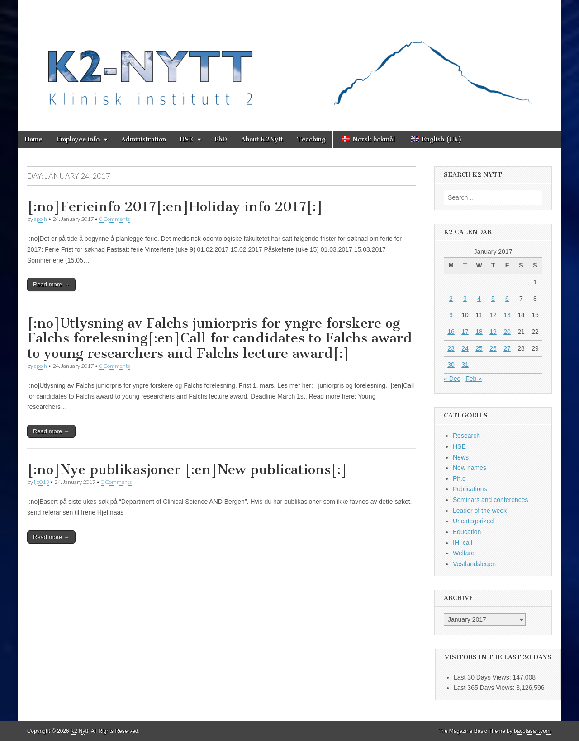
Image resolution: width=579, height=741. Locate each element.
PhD (221, 139)
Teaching (311, 139)
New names (469, 467)
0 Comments (114, 219)
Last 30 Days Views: (483, 677)
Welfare (464, 553)
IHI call (462, 542)
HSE (186, 139)
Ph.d (459, 478)
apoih (40, 219)
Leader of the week (480, 510)
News (461, 457)
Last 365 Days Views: (485, 687)
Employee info (78, 139)
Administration (143, 139)
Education (467, 531)
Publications (470, 488)
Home (33, 139)
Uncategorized (473, 521)
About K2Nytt (262, 139)
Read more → (51, 284)
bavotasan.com (532, 731)
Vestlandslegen (474, 563)
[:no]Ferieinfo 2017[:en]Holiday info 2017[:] (175, 206)
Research (466, 435)
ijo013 (41, 481)
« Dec (452, 378)
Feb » (473, 378)
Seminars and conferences (490, 499)
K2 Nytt (79, 731)
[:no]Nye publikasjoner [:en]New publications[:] (187, 469)
